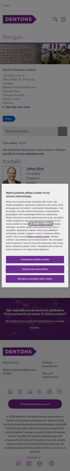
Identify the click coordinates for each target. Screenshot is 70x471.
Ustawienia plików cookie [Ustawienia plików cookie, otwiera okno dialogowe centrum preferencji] (35, 259)
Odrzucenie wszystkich (35, 269)
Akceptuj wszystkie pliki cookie (35, 279)
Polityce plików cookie (40, 224)
